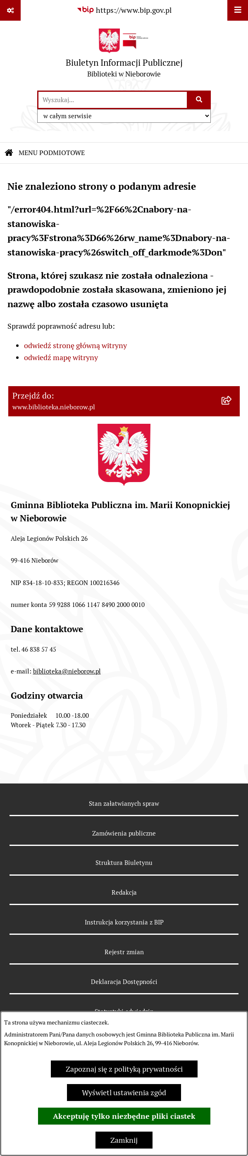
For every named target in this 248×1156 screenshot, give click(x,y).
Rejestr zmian (124, 952)
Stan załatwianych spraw (124, 803)
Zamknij (124, 1140)
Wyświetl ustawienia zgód (124, 1092)
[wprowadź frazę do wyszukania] (112, 100)
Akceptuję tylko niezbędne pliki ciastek (124, 1116)
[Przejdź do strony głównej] (124, 55)
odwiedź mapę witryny (61, 357)
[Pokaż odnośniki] (10, 10)
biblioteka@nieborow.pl (67, 671)
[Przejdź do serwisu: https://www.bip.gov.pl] (124, 10)
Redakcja (124, 892)
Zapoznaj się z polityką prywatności (124, 1069)
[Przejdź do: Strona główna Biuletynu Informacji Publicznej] (9, 153)
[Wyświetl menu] (237, 10)
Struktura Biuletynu (124, 863)
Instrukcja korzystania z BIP (124, 922)
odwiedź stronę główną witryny (75, 345)
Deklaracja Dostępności (124, 982)
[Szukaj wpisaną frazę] (199, 100)
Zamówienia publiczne (124, 833)
